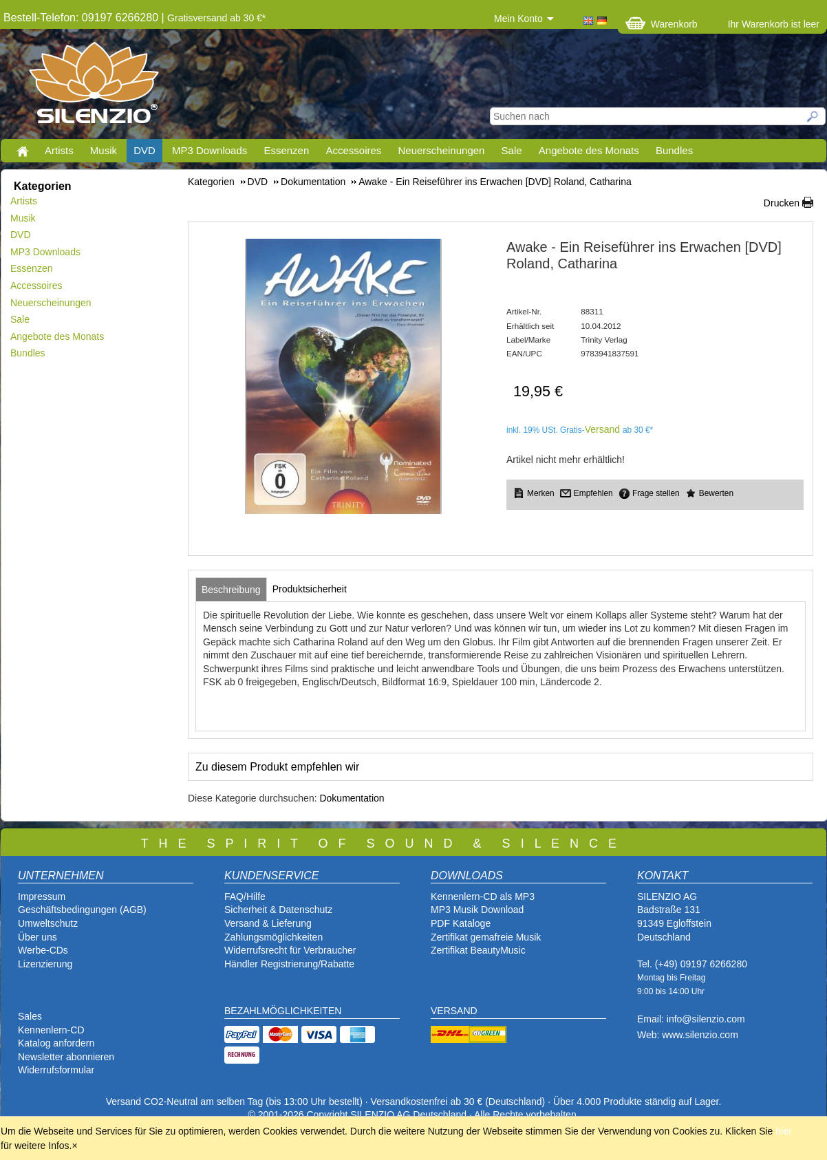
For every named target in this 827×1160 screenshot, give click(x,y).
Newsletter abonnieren (66, 1056)
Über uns (37, 937)
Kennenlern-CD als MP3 (483, 896)
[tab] (231, 589)
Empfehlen (593, 493)
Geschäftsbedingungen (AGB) (82, 909)
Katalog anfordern (56, 1043)
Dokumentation (351, 798)
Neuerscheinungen (441, 150)
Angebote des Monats (589, 150)
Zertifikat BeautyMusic (478, 950)
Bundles (674, 150)
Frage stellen (656, 493)
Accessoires (353, 150)
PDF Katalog (458, 923)
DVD (144, 150)
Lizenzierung (45, 963)
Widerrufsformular (56, 1069)
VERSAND (454, 1010)
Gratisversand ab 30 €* (216, 17)
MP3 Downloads (209, 150)
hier (783, 1131)
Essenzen (286, 150)
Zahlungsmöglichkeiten (273, 937)
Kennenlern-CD (51, 1029)
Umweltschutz (48, 923)
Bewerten (716, 493)
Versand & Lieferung (268, 923)
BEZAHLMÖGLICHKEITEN (282, 1010)
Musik (103, 150)
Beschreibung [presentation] (231, 589)
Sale (512, 150)
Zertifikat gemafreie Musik (486, 937)
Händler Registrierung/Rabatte (289, 963)
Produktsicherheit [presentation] (309, 588)
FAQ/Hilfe (245, 896)
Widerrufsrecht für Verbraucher (290, 950)
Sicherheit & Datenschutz (278, 909)
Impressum (41, 896)
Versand (602, 429)
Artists (59, 150)
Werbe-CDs (43, 950)
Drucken (781, 202)
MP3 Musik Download (477, 909)
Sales (30, 1016)
